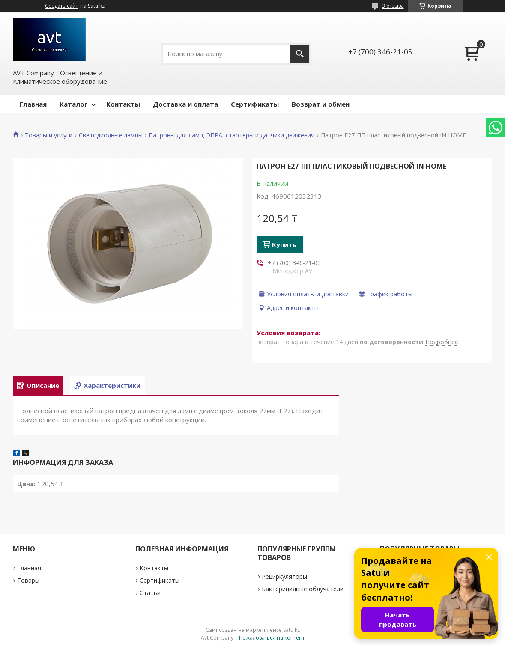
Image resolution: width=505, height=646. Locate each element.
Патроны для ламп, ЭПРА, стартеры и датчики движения (231, 135)
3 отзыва (393, 5)
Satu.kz (291, 630)
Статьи (150, 593)
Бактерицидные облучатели (303, 589)
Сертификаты (255, 104)
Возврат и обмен (321, 104)
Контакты (123, 104)
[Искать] (299, 54)
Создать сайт (61, 6)
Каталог (73, 104)
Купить (284, 244)
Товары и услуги (48, 135)
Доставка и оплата (185, 104)
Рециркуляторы (284, 576)
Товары (28, 580)
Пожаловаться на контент (272, 637)
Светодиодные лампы (111, 135)
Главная (33, 104)
